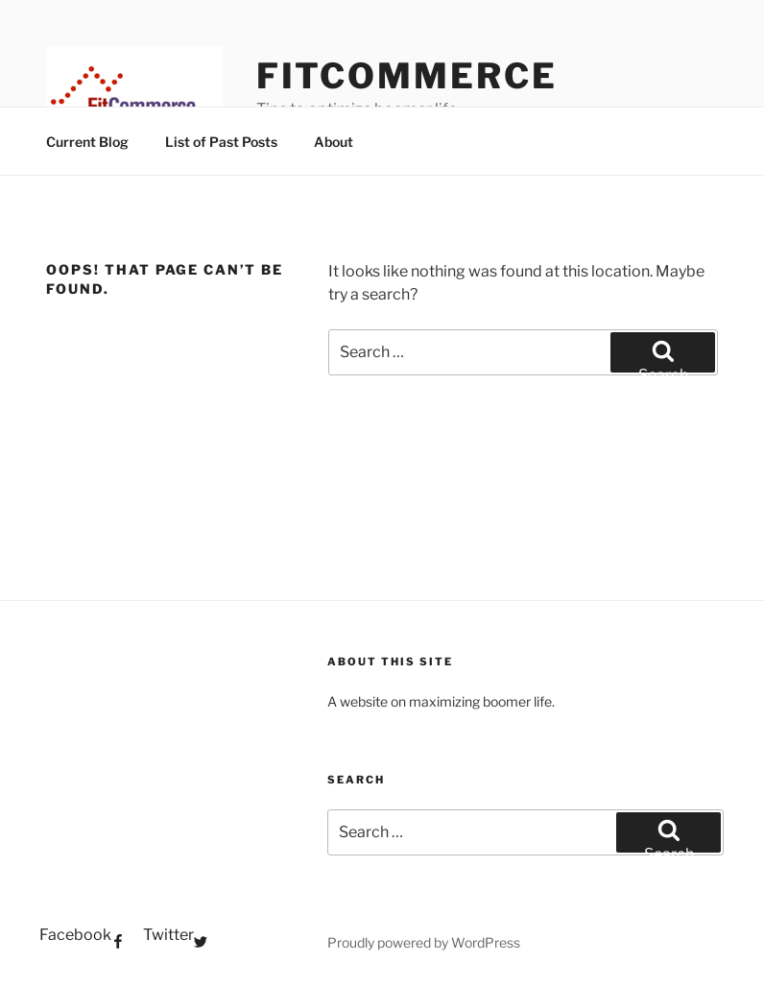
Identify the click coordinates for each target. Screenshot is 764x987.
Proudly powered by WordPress (423, 942)
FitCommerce (407, 76)
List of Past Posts (221, 141)
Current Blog (87, 141)
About (333, 141)
